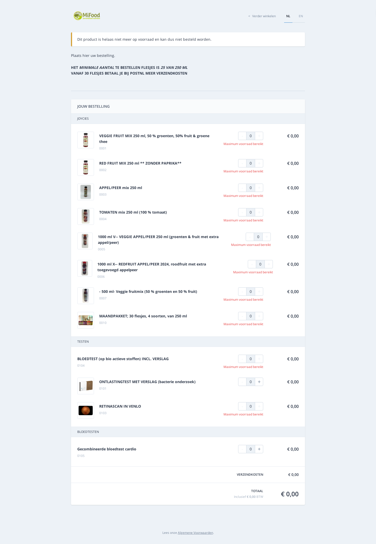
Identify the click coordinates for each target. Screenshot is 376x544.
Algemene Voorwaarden (195, 532)
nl (288, 16)
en (301, 16)
